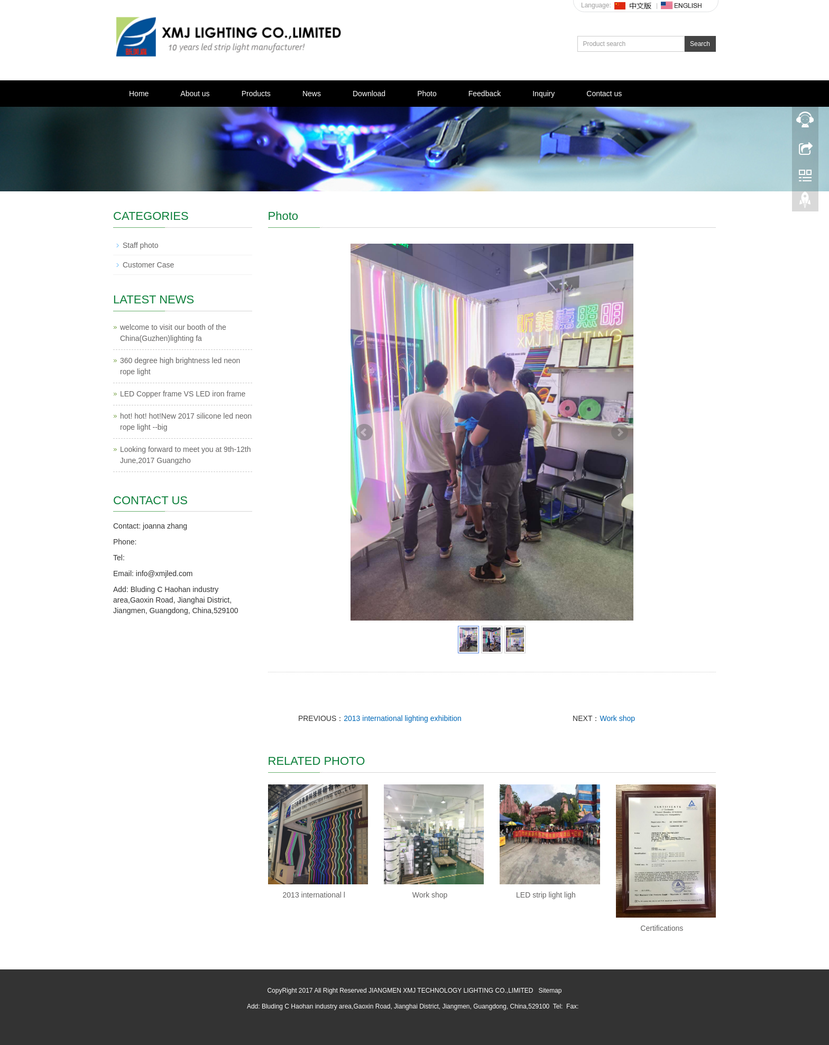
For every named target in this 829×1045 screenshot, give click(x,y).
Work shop (617, 718)
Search (700, 44)
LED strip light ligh (546, 895)
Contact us (604, 93)
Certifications (661, 928)
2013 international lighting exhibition (403, 718)
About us (194, 93)
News (311, 93)
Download (369, 93)
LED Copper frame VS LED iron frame (182, 394)
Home (139, 93)
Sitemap (550, 990)
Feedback (484, 93)
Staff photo (140, 245)
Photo (427, 93)
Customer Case (148, 265)
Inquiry (543, 93)
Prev (364, 432)
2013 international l (314, 895)
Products (256, 93)
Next (619, 432)
